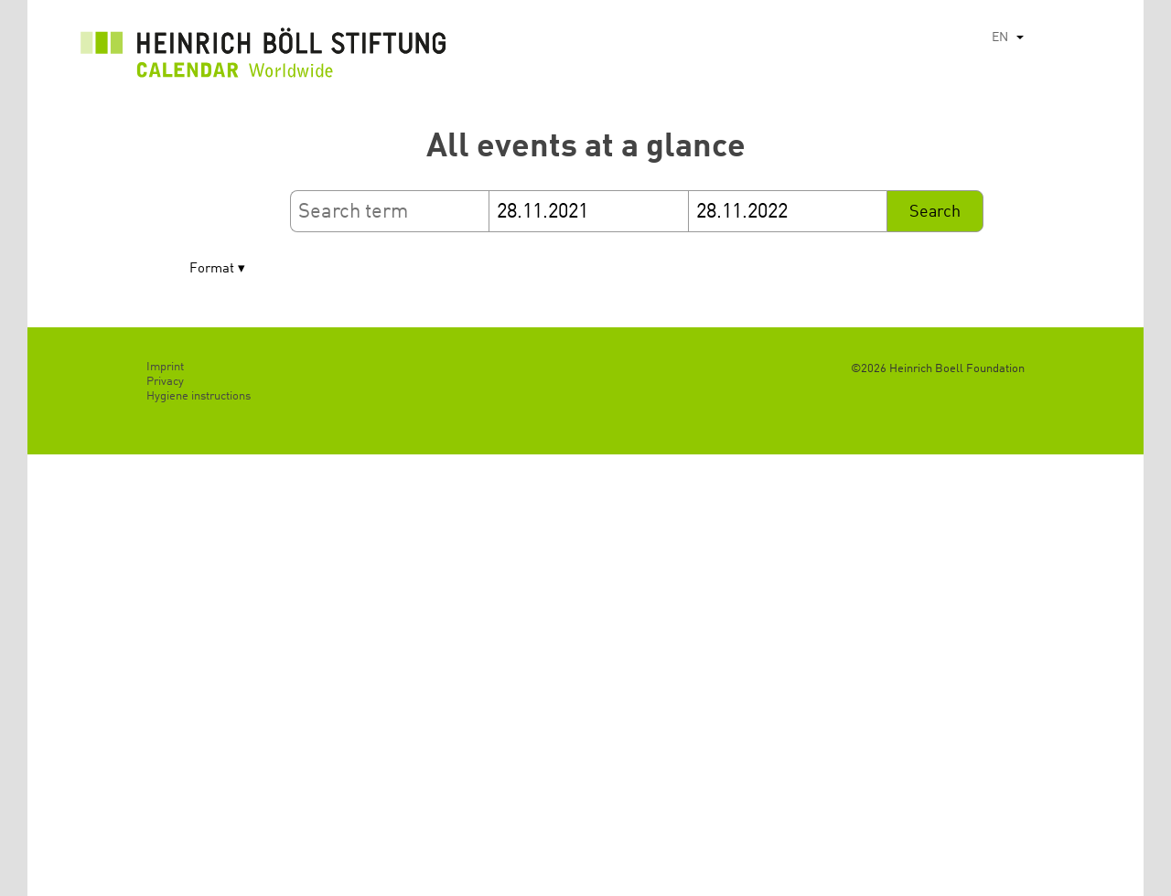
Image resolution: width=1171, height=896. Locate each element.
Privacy (165, 382)
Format (211, 269)
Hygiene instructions (198, 396)
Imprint (165, 367)
